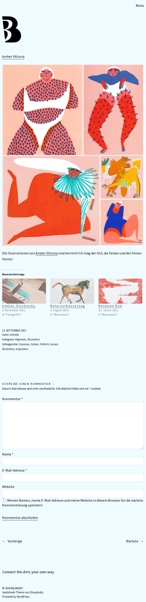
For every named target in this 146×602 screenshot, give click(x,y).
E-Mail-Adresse (14, 470)
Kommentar (12, 399)
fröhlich (44, 344)
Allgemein (20, 339)
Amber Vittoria (13, 56)
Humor (54, 344)
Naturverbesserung (67, 306)
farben (35, 344)
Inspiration (22, 349)
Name (7, 454)
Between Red (110, 306)
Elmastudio (36, 592)
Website (8, 486)
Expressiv (24, 344)
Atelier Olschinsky (19, 306)
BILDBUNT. (17, 588)
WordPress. (23, 597)
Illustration (33, 339)
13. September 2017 (14, 330)
